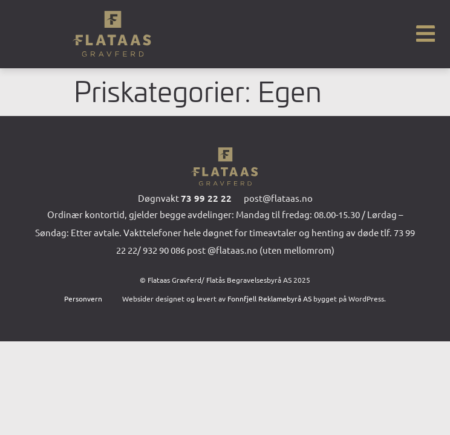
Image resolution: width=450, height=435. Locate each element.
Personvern (83, 298)
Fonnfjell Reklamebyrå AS (269, 298)
